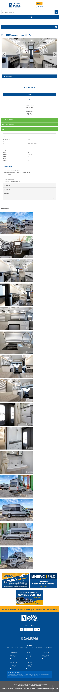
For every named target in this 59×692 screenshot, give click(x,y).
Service (16, 647)
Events (30, 647)
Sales (12, 647)
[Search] (28, 12)
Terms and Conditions (7, 688)
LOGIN (39, 3)
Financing (35, 647)
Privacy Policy (19, 688)
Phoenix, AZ (29, 662)
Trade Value (6, 129)
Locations (45, 647)
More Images (7, 76)
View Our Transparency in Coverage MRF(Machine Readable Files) (41, 688)
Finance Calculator (8, 124)
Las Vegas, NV (45, 652)
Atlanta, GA (14, 652)
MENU (30, 17)
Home (8, 647)
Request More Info (7, 120)
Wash (26, 647)
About (40, 647)
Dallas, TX (29, 652)
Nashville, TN (13, 662)
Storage (21, 647)
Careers (51, 647)
